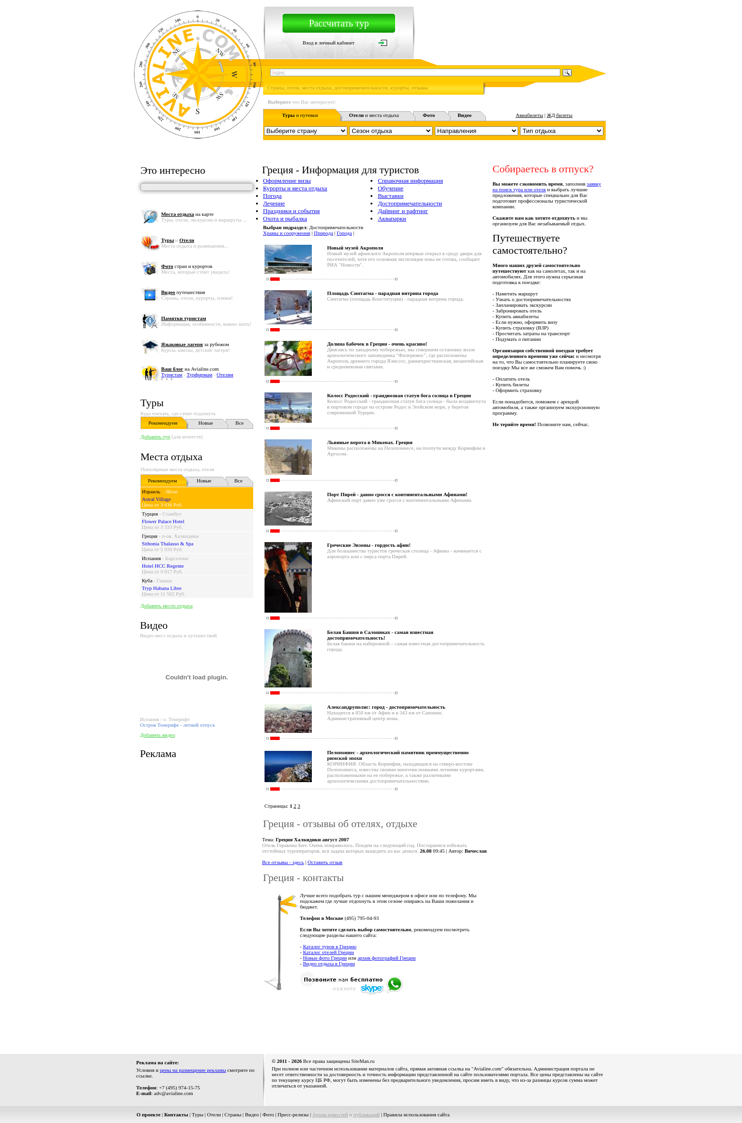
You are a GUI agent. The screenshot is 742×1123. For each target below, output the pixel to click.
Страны (232, 1114)
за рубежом (195, 344)
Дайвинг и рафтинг (403, 210)
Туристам (171, 374)
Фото (268, 1114)
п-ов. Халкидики (180, 536)
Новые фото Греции (325, 958)
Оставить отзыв (325, 862)
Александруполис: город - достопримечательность (386, 707)
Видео (252, 1114)
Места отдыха (172, 457)
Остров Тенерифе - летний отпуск (177, 725)
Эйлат (171, 491)
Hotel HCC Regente (163, 566)
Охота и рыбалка (285, 218)
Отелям (225, 374)
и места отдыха (374, 115)
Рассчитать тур (339, 23)
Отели (214, 1114)
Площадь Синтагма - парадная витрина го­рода (382, 293)
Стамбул (171, 514)
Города (344, 233)
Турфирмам (199, 374)
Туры (152, 403)
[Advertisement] (433, 1019)
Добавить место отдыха (167, 605)
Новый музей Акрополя (355, 247)
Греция (150, 536)
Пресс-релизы (293, 1114)
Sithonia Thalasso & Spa (168, 543)
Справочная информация (410, 180)
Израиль (151, 491)
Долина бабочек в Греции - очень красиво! (377, 344)
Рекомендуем (163, 423)
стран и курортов (186, 266)
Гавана (164, 580)
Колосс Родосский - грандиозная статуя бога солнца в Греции (399, 395)
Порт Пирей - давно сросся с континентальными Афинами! (397, 494)
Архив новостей (330, 1114)
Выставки (390, 195)
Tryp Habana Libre (162, 588)
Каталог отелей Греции (328, 952)
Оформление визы (287, 180)
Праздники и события (291, 210)
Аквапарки (392, 218)
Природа (323, 233)
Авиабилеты (529, 115)
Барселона (176, 558)
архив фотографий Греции (387, 958)
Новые (205, 423)
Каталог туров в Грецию (329, 946)
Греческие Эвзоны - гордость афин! (368, 545)
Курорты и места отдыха (295, 188)
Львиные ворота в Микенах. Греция (370, 442)
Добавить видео (157, 735)
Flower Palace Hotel (163, 521)
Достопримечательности (410, 203)
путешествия (183, 292)
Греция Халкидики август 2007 (312, 839)
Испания (151, 558)
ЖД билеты (559, 115)
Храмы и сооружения (286, 233)
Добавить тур (155, 436)
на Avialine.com (190, 369)
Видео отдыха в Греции (329, 963)
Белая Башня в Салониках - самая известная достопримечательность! (380, 635)
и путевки (300, 115)
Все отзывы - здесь (283, 862)
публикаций (366, 1114)
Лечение (274, 203)
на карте (187, 214)
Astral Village (156, 499)
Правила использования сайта (416, 1114)
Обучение (390, 188)
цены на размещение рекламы (193, 1070)
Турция (150, 514)
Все (240, 423)
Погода (272, 195)
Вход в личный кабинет (328, 42)
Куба (147, 580)
